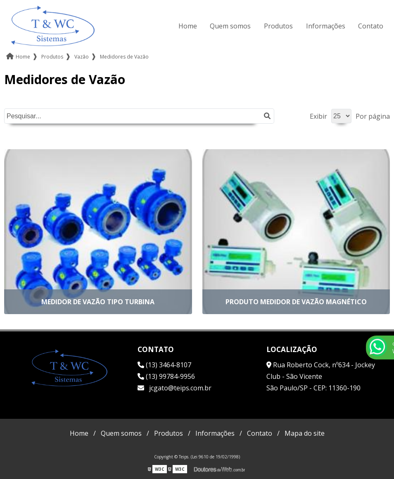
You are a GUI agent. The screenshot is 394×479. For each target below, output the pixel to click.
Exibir (318, 116)
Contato (370, 26)
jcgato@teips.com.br (174, 387)
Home (187, 26)
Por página (373, 116)
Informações (325, 26)
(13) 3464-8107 (164, 364)
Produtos (278, 26)
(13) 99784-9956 (166, 376)
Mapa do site (305, 433)
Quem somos (230, 26)
